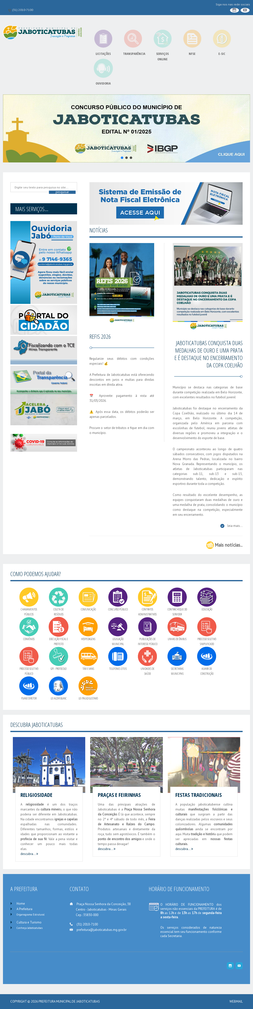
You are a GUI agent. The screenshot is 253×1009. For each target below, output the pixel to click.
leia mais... (235, 526)
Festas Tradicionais (198, 794)
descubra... (29, 854)
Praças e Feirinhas (119, 794)
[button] (126, 128)
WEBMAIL (236, 1001)
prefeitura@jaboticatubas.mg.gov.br (101, 930)
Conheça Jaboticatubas (29, 928)
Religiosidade (36, 794)
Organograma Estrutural (30, 914)
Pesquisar (62, 192)
